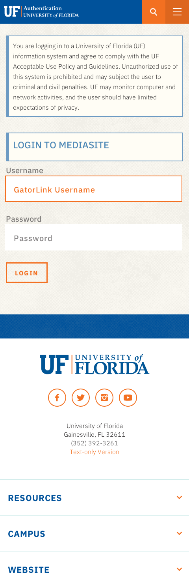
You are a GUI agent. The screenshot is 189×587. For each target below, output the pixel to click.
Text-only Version (94, 451)
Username (24, 169)
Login (27, 272)
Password (24, 218)
